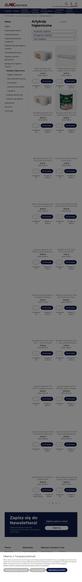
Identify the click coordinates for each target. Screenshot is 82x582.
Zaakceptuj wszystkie (56, 570)
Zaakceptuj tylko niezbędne (16, 570)
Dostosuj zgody (38, 570)
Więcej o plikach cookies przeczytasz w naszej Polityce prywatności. (26, 565)
